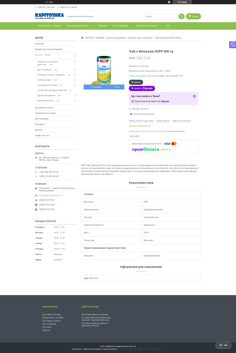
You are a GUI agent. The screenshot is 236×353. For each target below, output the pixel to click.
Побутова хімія (120, 26)
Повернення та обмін (45, 113)
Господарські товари (47, 85)
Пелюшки (102, 26)
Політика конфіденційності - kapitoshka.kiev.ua (95, 324)
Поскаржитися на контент (129, 349)
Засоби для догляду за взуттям (52, 90)
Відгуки (38, 130)
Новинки (39, 43)
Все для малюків (45, 100)
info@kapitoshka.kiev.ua (50, 195)
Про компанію (42, 119)
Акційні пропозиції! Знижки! (48, 49)
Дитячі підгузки (44, 70)
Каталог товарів (43, 55)
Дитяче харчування (147, 26)
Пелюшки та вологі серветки (51, 75)
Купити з (143, 88)
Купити (137, 82)
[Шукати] (181, 16)
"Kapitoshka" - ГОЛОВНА (49, 26)
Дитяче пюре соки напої (140, 38)
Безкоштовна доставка (143, 114)
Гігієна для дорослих (77, 26)
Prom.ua (132, 346)
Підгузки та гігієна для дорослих (47, 63)
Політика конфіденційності (152, 349)
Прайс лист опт (42, 135)
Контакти (39, 124)
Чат (223, 345)
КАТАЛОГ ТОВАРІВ (94, 38)
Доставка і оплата (44, 107)
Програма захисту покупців (95, 314)
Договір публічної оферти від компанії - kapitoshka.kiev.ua (95, 318)
